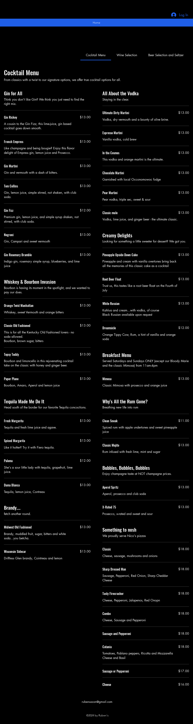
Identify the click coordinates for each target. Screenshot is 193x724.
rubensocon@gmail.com (97, 702)
